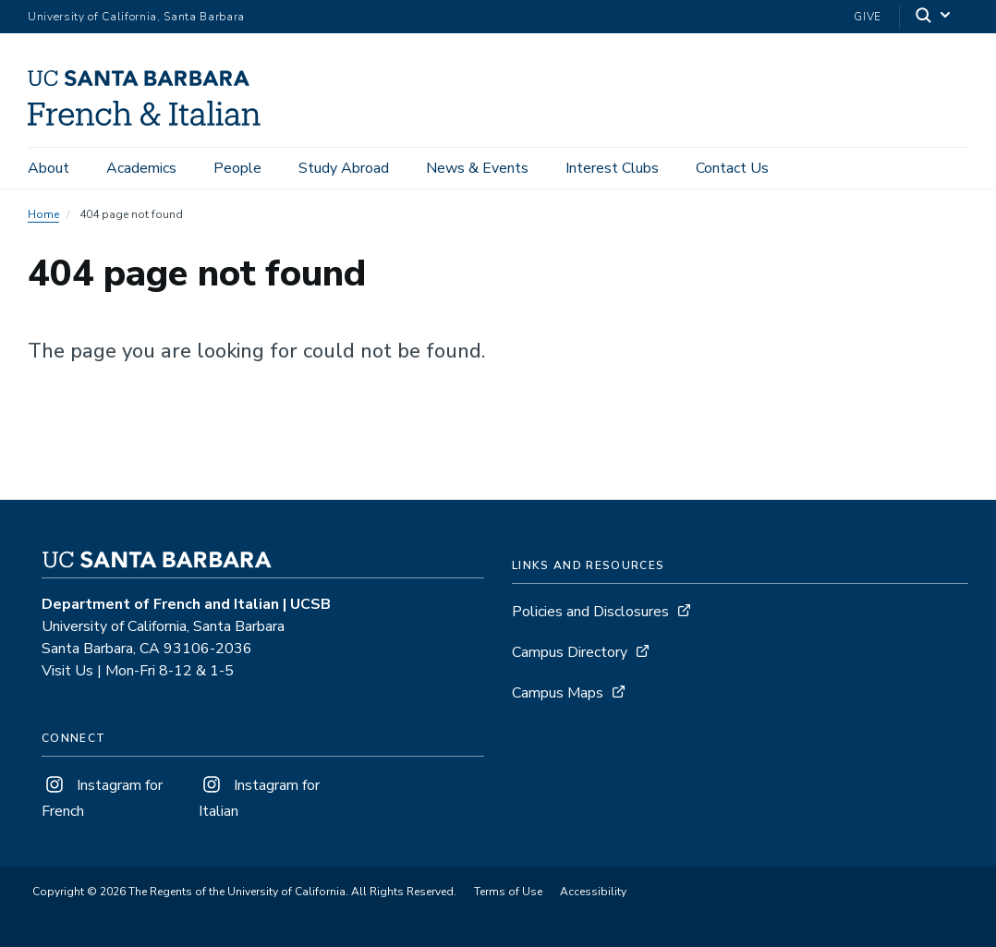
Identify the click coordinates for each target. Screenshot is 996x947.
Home (43, 214)
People (237, 168)
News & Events (477, 168)
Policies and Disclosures (590, 611)
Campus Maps (557, 693)
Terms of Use (508, 891)
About (48, 168)
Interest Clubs (612, 168)
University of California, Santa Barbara (136, 16)
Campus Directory (569, 652)
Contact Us (732, 168)
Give (867, 16)
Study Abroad (343, 168)
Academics (141, 168)
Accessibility (593, 891)
